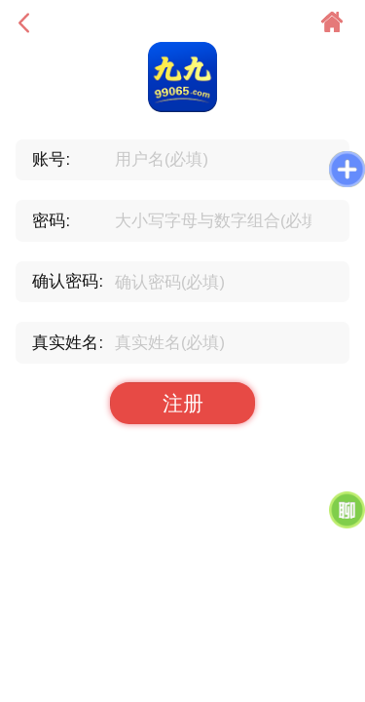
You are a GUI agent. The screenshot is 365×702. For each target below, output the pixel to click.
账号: (51, 159)
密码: (51, 220)
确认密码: (67, 281)
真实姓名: (67, 342)
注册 (183, 403)
